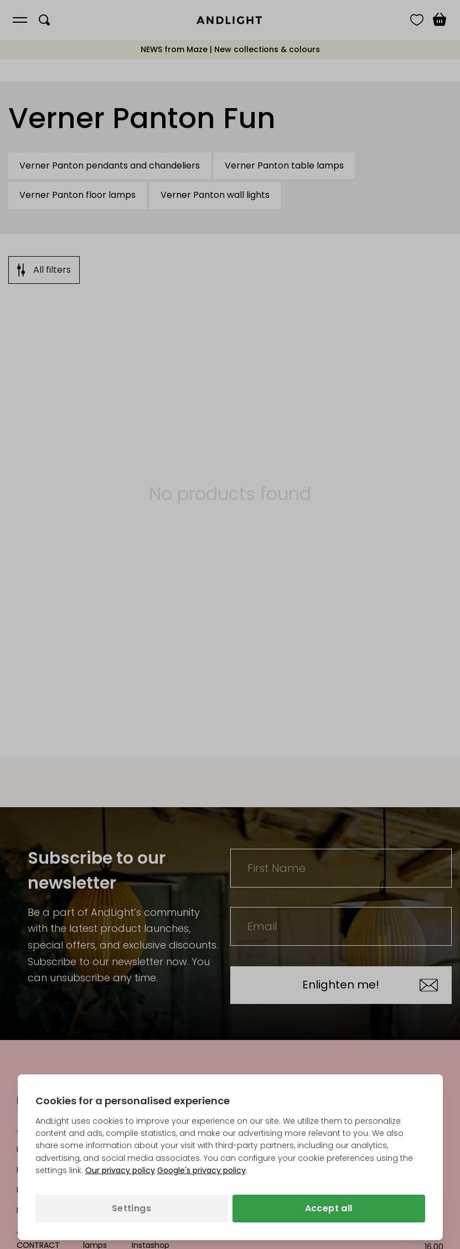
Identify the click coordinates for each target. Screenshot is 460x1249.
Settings (131, 1208)
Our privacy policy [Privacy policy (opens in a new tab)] (120, 1170)
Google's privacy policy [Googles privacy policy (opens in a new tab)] (201, 1170)
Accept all (329, 1208)
